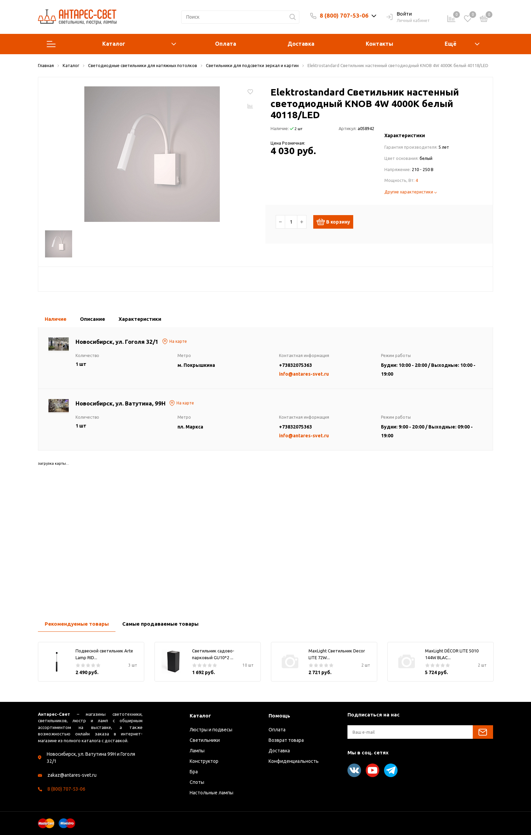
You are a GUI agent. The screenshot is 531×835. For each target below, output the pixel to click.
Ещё (450, 44)
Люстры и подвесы (211, 729)
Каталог (111, 44)
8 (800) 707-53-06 (344, 15)
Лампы (197, 750)
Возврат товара (286, 740)
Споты (197, 782)
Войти (399, 14)
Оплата (225, 44)
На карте (174, 341)
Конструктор (204, 761)
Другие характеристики (410, 191)
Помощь (279, 715)
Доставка (301, 44)
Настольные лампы (211, 792)
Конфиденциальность (294, 761)
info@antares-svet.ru (304, 374)
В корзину (336, 222)
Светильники (205, 740)
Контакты (379, 44)
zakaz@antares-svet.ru (72, 775)
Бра (194, 771)
